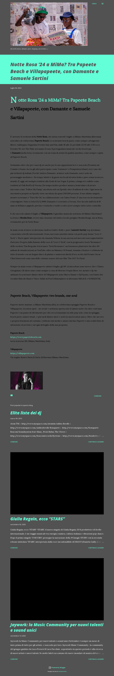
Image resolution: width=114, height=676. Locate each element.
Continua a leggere (96, 442)
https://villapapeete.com (22, 353)
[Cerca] (94, 3)
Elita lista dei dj (25, 413)
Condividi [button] (97, 396)
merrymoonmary (62, 671)
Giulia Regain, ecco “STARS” (37, 519)
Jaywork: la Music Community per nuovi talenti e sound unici (56, 627)
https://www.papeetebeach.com (25, 337)
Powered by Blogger (57, 667)
